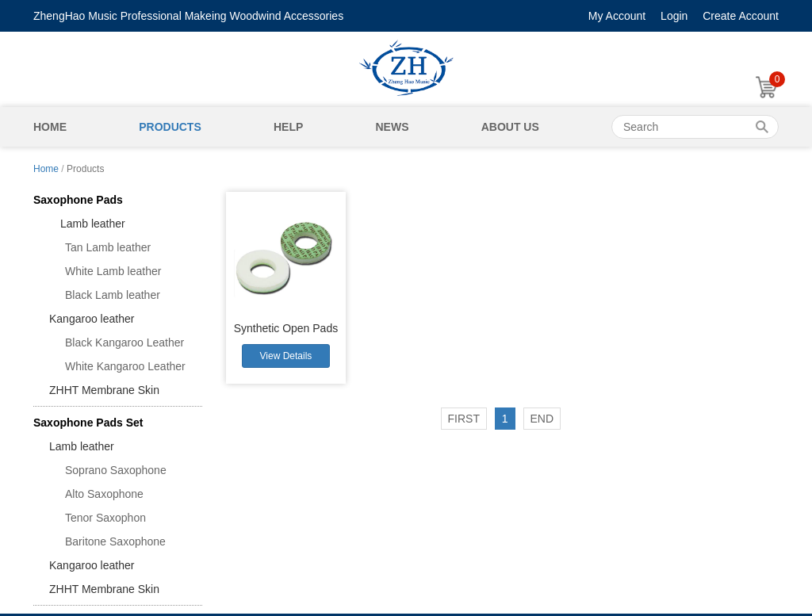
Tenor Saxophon (105, 517)
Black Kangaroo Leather (124, 342)
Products (170, 127)
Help (288, 127)
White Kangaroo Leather (125, 366)
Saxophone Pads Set (88, 422)
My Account (616, 16)
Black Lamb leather (112, 295)
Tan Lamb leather (108, 247)
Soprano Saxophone (116, 470)
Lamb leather (87, 223)
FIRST (464, 418)
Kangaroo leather (91, 318)
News (391, 127)
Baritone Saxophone (115, 541)
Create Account (741, 16)
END (542, 418)
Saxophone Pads (78, 199)
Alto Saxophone (104, 494)
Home (50, 127)
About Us (510, 127)
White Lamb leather (113, 271)
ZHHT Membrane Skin (104, 390)
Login (674, 16)
